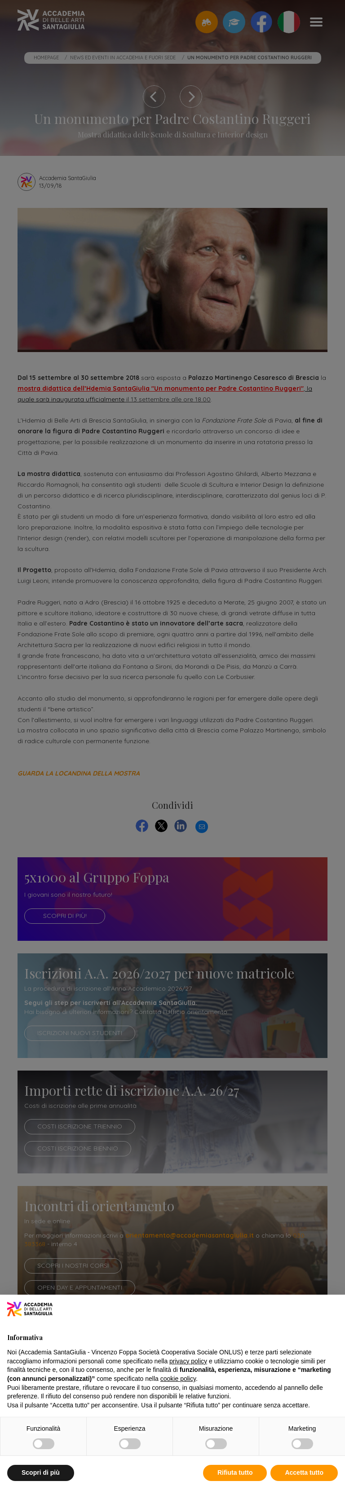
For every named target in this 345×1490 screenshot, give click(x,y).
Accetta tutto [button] (304, 1472)
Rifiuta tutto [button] (235, 1472)
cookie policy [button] (178, 1378)
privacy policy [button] (188, 1361)
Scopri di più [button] (41, 1472)
